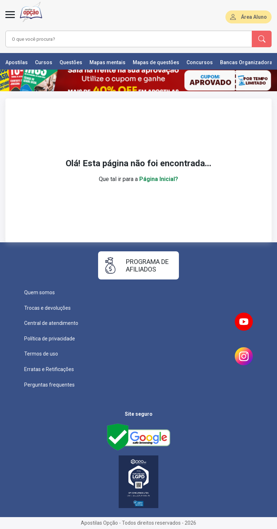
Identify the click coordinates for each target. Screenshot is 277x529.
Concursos (199, 62)
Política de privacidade (49, 338)
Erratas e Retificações (49, 369)
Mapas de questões (156, 62)
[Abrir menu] (10, 18)
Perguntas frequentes (49, 385)
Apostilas (16, 62)
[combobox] (119, 39)
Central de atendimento (51, 323)
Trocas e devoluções (47, 308)
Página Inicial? (158, 179)
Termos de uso (41, 354)
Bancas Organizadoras (247, 62)
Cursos (43, 62)
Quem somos (39, 292)
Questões (71, 62)
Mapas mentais (107, 62)
